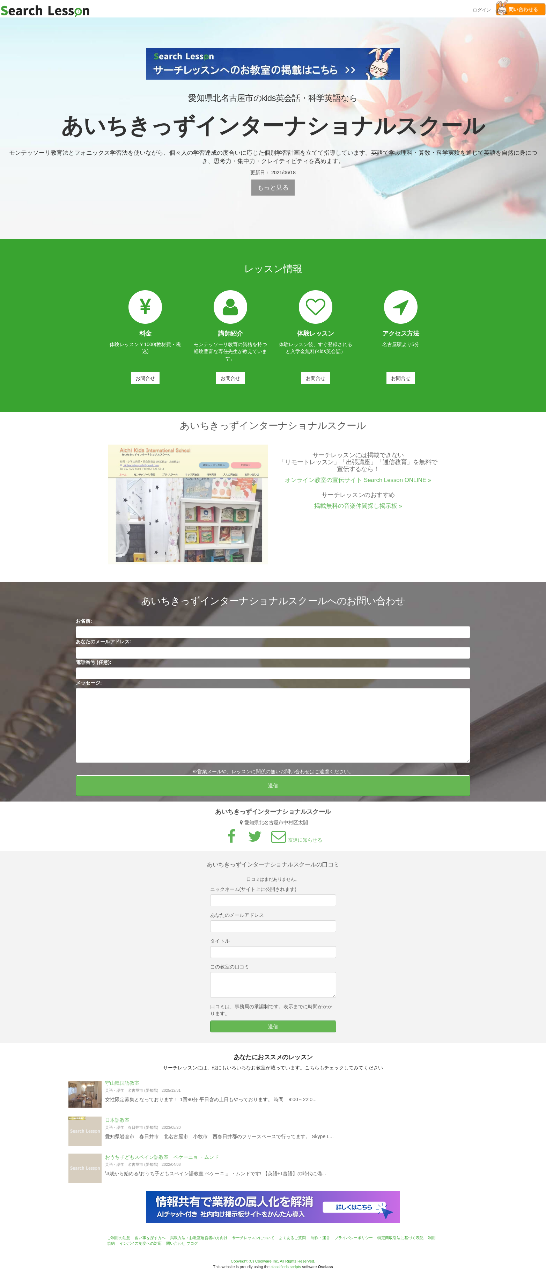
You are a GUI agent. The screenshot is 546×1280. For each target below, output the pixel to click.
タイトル (220, 944)
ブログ (192, 1243)
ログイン (482, 9)
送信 (273, 788)
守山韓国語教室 (122, 1086)
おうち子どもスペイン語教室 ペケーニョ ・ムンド (162, 1160)
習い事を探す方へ (150, 1238)
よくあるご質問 (292, 1238)
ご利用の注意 (118, 1238)
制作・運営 (320, 1238)
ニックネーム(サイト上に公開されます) (253, 892)
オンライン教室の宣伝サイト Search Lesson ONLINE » (358, 483)
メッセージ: (89, 686)
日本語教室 (117, 1123)
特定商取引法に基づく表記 (400, 1238)
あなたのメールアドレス (237, 918)
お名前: (84, 624)
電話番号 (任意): (93, 665)
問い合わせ (175, 1243)
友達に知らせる (295, 843)
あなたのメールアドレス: (103, 645)
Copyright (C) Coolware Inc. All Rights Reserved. (273, 1261)
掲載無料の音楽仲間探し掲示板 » (358, 509)
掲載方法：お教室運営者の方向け (199, 1238)
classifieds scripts (286, 1267)
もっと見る (273, 187)
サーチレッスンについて (253, 1238)
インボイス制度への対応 (140, 1243)
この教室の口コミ (229, 970)
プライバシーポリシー (353, 1238)
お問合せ (145, 378)
